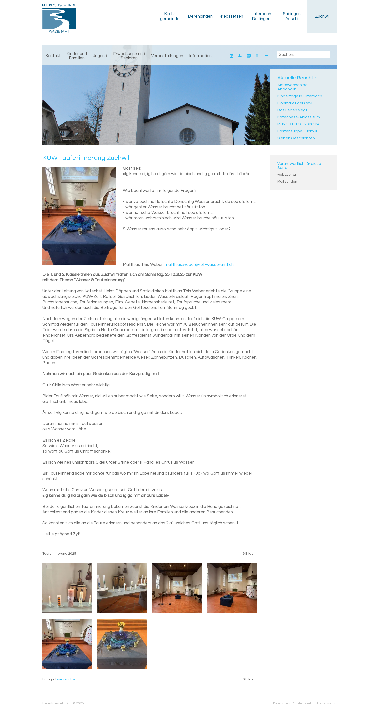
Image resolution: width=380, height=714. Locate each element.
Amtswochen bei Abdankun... (293, 87)
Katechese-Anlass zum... (300, 117)
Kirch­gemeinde (170, 16)
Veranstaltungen (167, 56)
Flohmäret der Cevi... (296, 103)
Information (200, 56)
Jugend (100, 56)
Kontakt (53, 56)
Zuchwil (322, 16)
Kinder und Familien (77, 56)
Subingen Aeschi (292, 16)
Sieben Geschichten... (297, 138)
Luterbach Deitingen (261, 16)
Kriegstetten (230, 16)
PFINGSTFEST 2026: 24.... (300, 124)
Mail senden (287, 181)
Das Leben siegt (293, 110)
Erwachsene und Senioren (129, 56)
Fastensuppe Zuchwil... (298, 131)
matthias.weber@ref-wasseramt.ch (199, 264)
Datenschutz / (284, 703)
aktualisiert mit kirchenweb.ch (317, 703)
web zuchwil (287, 174)
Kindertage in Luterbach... (301, 96)
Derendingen (200, 16)
